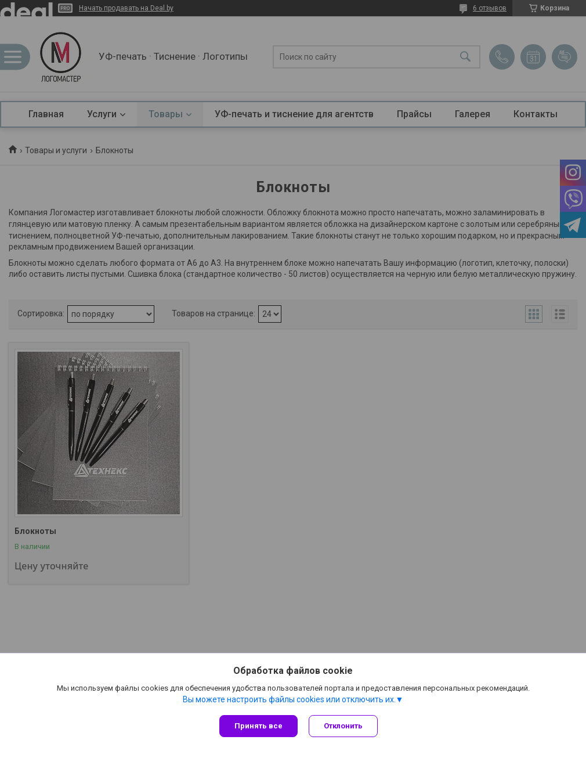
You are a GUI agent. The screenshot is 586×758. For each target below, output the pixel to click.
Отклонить (343, 725)
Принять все (258, 725)
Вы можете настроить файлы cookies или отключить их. (289, 699)
